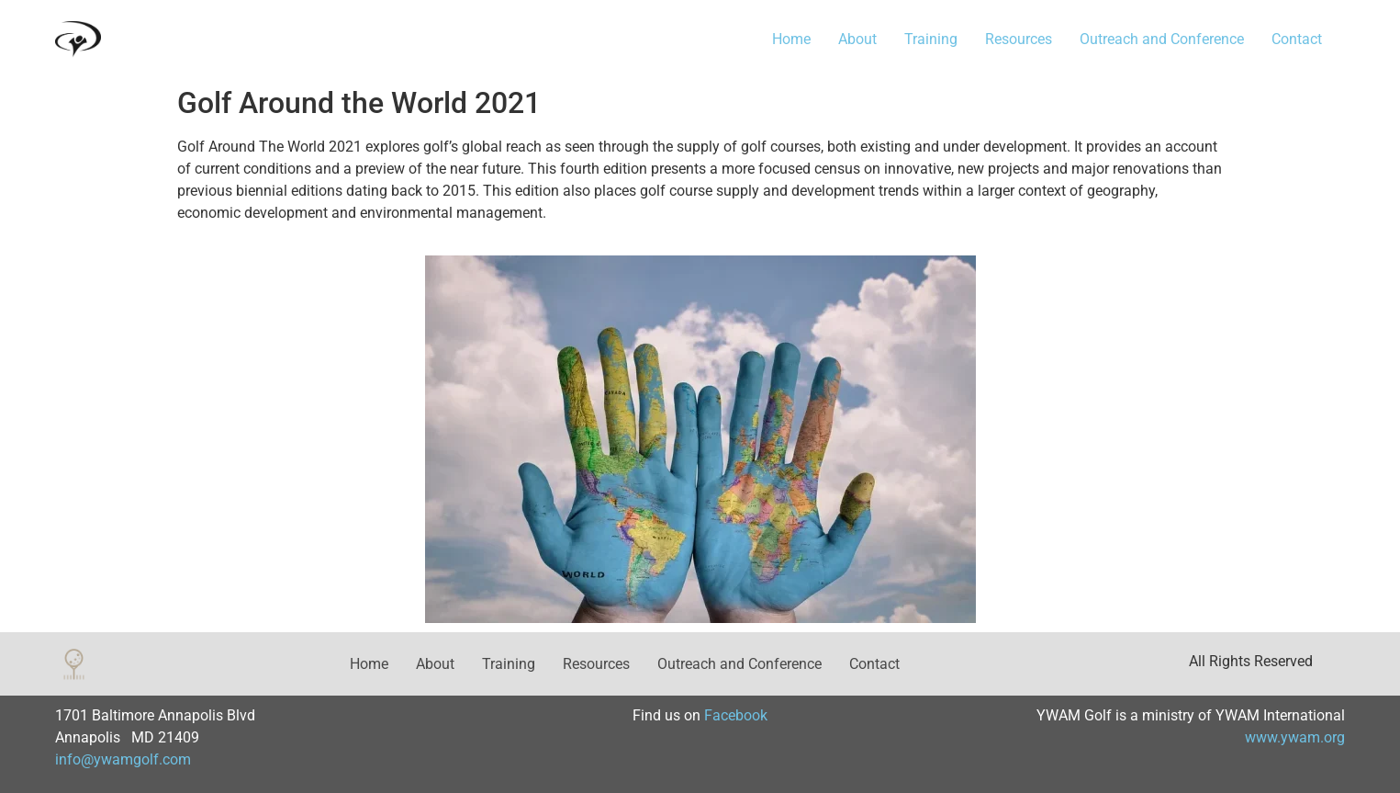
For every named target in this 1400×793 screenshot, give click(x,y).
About (857, 39)
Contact (1296, 39)
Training (931, 39)
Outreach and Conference (1162, 39)
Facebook (735, 715)
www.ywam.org (1295, 737)
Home (791, 39)
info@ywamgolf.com (123, 759)
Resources (1018, 39)
